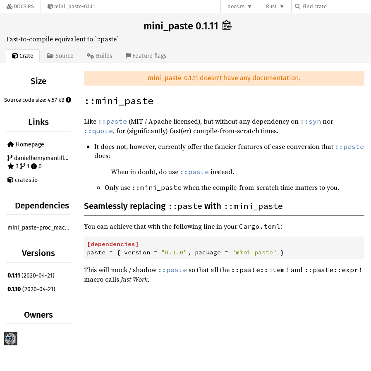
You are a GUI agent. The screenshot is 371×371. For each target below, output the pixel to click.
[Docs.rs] (20, 6)
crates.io (22, 180)
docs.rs (235, 6)
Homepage (25, 144)
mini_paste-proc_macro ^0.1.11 (40, 227)
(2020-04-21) (31, 275)
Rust (271, 6)
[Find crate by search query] (336, 6)
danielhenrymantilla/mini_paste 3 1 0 (40, 162)
